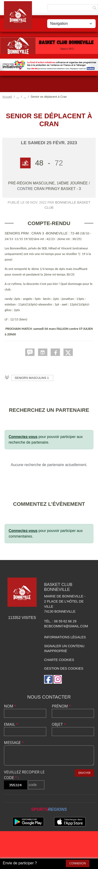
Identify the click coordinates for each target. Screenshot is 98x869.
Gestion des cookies (63, 668)
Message (14, 742)
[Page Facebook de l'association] (48, 679)
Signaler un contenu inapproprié (64, 648)
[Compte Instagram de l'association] (57, 679)
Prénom (61, 706)
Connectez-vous (23, 437)
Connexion (77, 863)
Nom (10, 706)
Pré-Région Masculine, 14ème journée (48, 183)
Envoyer (84, 773)
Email (11, 724)
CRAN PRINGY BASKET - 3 (57, 189)
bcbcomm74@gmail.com (66, 626)
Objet (59, 724)
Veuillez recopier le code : (24, 774)
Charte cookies (59, 660)
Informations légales (65, 637)
